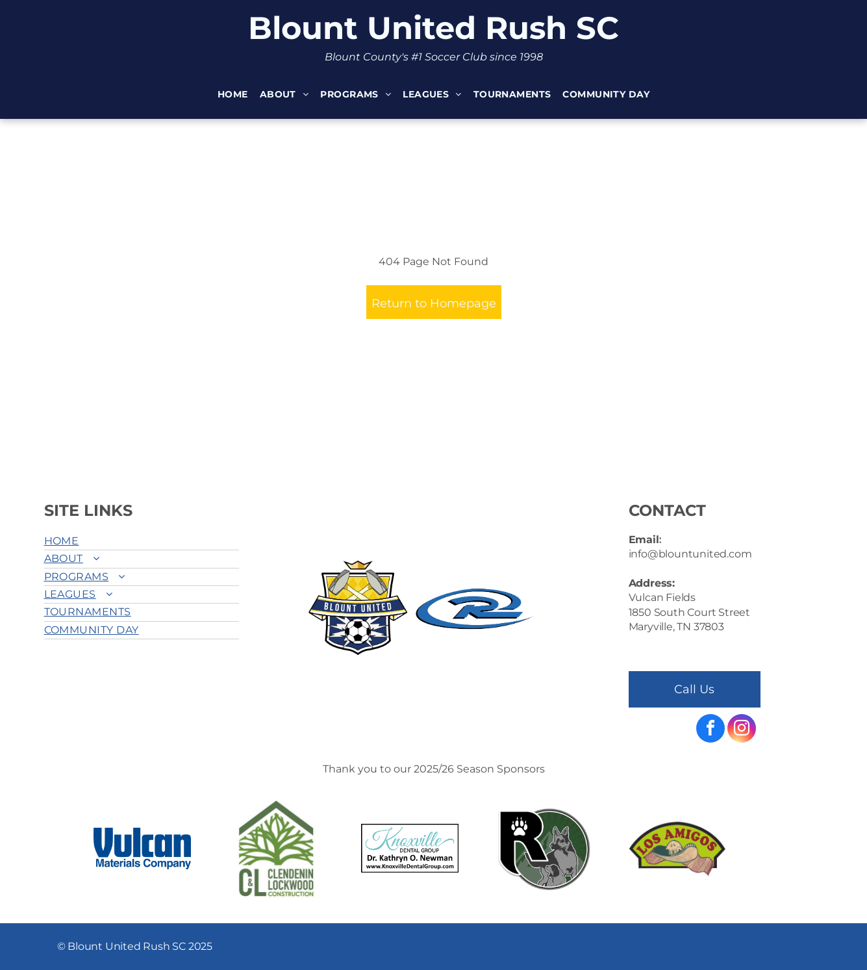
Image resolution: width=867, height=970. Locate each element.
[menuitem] (233, 95)
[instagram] (741, 730)
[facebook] (710, 730)
